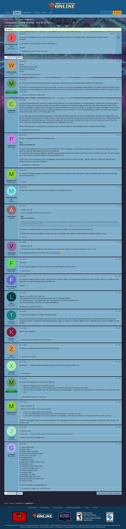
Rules (44, 12)
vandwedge (11, 253)
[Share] (111, 34)
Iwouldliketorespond (11, 25)
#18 (120, 402)
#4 (120, 100)
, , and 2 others (34, 397)
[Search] (117, 12)
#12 (120, 293)
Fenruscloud (11, 270)
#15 (120, 345)
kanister (11, 339)
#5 (120, 135)
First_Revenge (11, 286)
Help (50, 12)
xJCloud (11, 372)
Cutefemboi (11, 110)
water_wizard (11, 72)
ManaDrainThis (11, 181)
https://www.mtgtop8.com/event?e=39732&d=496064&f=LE (39, 302)
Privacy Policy (44, 507)
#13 (120, 311)
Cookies (86, 507)
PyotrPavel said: (25, 210)
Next (19, 57)
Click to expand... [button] (70, 226)
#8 (120, 206)
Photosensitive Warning (73, 507)
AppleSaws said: (25, 246)
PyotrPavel (11, 146)
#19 (120, 427)
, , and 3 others (36, 488)
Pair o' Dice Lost (39, 296)
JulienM (11, 438)
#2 (120, 61)
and (31, 130)
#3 (120, 79)
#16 (120, 362)
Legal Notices (32, 507)
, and (31, 74)
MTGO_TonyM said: (26, 406)
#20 (120, 444)
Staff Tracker (27, 12)
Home (8, 12)
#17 (120, 378)
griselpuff (11, 454)
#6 (120, 170)
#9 (120, 242)
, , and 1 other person (36, 340)
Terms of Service (58, 507)
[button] (11, 12)
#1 (113, 34)
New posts (7, 16)
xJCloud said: (24, 431)
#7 (120, 187)
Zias (11, 355)
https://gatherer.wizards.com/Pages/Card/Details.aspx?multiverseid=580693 (45, 298)
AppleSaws (11, 216)
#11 (120, 276)
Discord (36, 12)
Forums (17, 12)
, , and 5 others (34, 51)
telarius (11, 322)
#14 (120, 328)
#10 (120, 259)
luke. (11, 303)
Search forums (16, 16)
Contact (95, 507)
